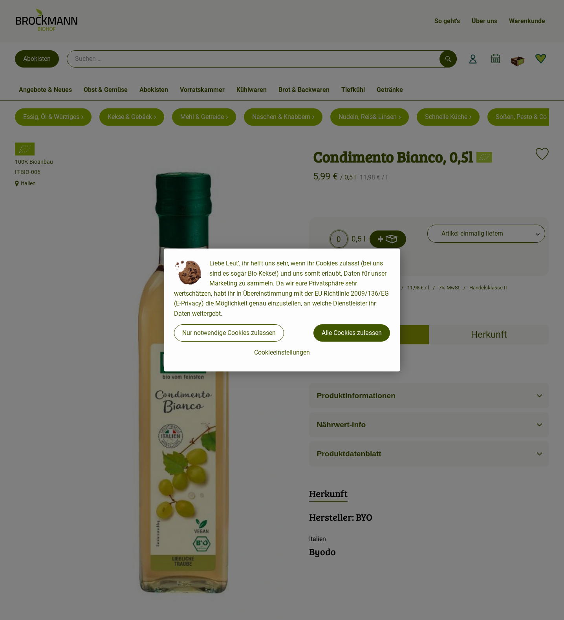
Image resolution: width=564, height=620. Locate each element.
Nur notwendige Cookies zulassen (229, 333)
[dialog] (282, 310)
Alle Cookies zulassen (352, 333)
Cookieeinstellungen (282, 352)
